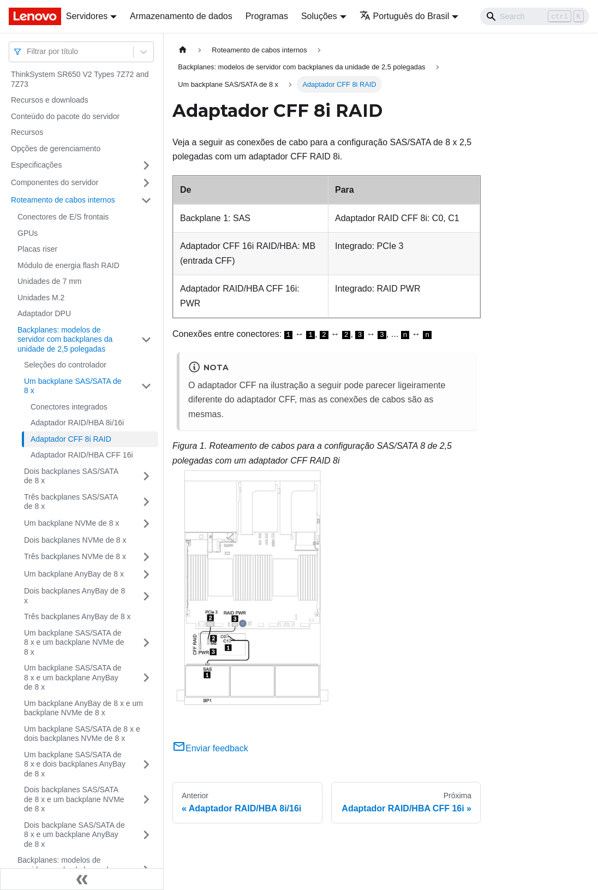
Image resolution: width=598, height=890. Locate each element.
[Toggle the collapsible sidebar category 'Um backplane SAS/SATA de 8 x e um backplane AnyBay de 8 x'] (146, 678)
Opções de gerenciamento (55, 148)
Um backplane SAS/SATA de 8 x (72, 386)
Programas (267, 16)
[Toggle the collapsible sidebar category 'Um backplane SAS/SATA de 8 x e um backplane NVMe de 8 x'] (146, 643)
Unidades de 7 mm (49, 281)
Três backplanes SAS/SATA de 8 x (71, 502)
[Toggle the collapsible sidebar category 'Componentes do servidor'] (146, 183)
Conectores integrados (69, 406)
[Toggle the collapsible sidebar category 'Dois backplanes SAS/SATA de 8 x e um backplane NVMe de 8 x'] (146, 799)
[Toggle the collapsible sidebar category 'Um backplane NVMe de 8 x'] (146, 523)
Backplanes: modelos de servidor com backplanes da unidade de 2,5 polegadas (64, 339)
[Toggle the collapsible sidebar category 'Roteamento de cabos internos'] (146, 200)
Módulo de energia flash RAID (68, 265)
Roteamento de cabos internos (63, 199)
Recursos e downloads (49, 100)
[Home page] (182, 49)
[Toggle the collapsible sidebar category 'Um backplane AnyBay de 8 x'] (146, 574)
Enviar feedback (210, 748)
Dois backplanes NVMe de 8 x (75, 540)
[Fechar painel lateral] (82, 879)
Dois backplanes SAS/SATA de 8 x (71, 476)
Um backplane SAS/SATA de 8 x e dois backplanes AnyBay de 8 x (74, 764)
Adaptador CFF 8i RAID (71, 439)
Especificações (36, 165)
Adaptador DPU (44, 313)
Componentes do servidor (54, 182)
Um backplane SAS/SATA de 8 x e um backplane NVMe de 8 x (74, 642)
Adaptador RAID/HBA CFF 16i (82, 454)
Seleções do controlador (65, 364)
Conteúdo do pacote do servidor (65, 116)
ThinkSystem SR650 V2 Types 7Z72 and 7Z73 (80, 79)
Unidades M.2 (40, 297)
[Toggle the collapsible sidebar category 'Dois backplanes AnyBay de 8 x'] (146, 596)
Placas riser (37, 249)
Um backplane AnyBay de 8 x (74, 573)
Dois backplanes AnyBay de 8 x (74, 595)
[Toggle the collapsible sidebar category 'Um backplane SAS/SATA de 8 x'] (146, 386)
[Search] (534, 16)
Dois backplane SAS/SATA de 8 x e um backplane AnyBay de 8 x (74, 835)
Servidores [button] (86, 16)
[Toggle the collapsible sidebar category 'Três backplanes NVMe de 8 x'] (146, 557)
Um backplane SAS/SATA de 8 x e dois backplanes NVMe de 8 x (82, 734)
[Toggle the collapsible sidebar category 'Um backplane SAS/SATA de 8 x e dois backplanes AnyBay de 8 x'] (146, 764)
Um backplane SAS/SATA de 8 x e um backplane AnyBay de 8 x (72, 677)
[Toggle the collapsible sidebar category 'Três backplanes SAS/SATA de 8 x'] (146, 502)
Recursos (27, 132)
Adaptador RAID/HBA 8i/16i (77, 422)
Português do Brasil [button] (405, 16)
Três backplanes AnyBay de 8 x (77, 616)
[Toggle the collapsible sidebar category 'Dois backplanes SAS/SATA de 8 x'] (146, 476)
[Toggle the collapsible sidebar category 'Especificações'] (146, 165)
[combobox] (28, 51)
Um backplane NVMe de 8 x (71, 523)
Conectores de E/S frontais (63, 216)
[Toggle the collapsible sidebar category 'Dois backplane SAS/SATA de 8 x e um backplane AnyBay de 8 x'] (146, 835)
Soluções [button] (319, 16)
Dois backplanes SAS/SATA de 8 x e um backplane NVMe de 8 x (74, 799)
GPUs (27, 233)
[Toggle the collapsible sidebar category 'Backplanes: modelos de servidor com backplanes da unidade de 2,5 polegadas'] (146, 340)
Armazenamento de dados (181, 16)
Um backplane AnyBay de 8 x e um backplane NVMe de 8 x (83, 708)
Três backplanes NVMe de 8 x (75, 556)
